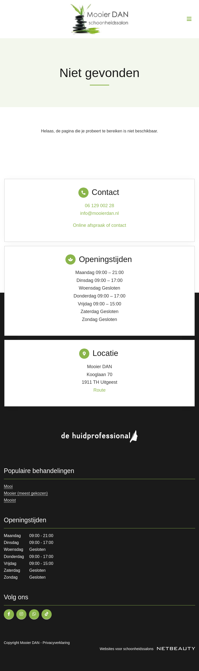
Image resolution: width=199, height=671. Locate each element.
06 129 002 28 (99, 205)
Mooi (8, 486)
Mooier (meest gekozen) (26, 493)
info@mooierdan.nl (99, 213)
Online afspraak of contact (99, 225)
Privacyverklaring (56, 643)
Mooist (10, 500)
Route (99, 390)
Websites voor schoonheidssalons (147, 649)
